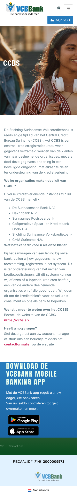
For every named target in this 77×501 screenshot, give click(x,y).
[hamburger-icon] (68, 9)
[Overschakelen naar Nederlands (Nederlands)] (38, 490)
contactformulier (18, 344)
